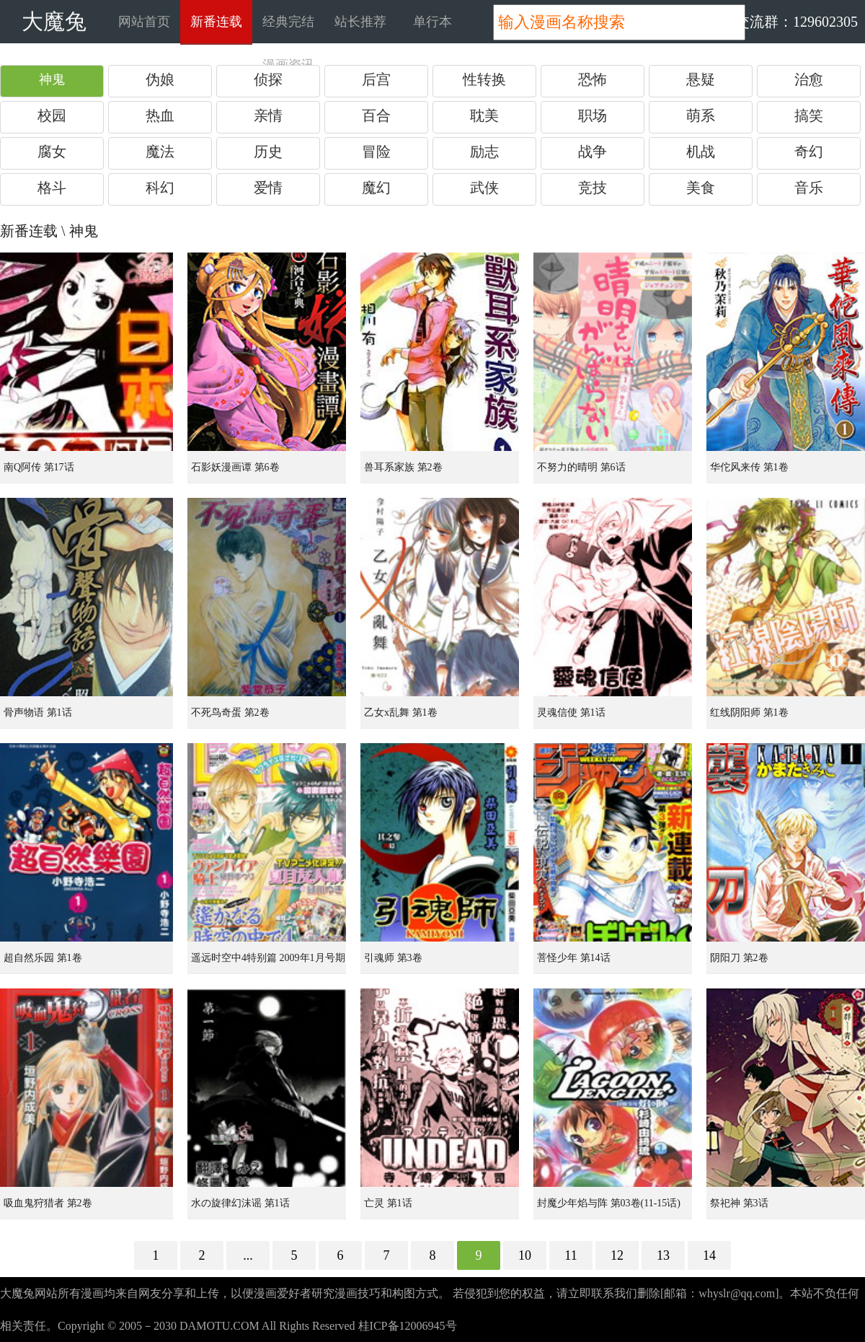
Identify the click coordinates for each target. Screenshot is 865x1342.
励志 (484, 151)
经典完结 (288, 21)
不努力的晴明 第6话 (581, 467)
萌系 (700, 115)
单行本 (432, 21)
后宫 (376, 79)
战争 (592, 151)
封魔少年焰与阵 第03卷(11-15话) (608, 1203)
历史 (268, 151)
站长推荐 (360, 21)
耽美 (484, 115)
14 (709, 1255)
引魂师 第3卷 (393, 957)
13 (663, 1255)
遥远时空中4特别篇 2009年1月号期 (268, 957)
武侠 (484, 188)
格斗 (51, 188)
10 (524, 1255)
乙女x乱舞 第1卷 (401, 712)
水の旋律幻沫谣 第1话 (240, 1203)
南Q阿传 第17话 (39, 467)
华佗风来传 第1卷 (749, 467)
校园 (51, 115)
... (248, 1255)
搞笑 (808, 115)
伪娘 (160, 79)
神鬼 (52, 79)
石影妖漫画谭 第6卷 (235, 467)
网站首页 (144, 21)
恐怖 (592, 79)
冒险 (376, 151)
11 (570, 1255)
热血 (160, 115)
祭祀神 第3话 (739, 1203)
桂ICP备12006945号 (407, 1326)
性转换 (484, 79)
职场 (592, 115)
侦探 (268, 79)
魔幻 (376, 188)
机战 (700, 151)
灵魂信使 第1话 (571, 712)
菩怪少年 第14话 (574, 957)
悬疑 (700, 79)
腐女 (51, 151)
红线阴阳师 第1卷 (749, 712)
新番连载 (216, 21)
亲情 (268, 115)
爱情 (268, 188)
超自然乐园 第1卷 (43, 957)
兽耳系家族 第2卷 (403, 467)
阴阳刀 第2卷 (739, 957)
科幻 (160, 188)
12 (617, 1255)
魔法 (160, 151)
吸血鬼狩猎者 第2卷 (48, 1203)
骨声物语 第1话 (38, 712)
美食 (700, 188)
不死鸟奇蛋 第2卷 (230, 712)
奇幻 (808, 151)
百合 (376, 115)
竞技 (592, 188)
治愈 (808, 79)
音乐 (808, 188)
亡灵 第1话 (388, 1203)
